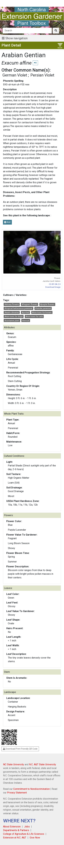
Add (7, 222)
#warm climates (11, 312)
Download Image (52, 287)
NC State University (13, 764)
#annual (25, 320)
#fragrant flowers (29, 304)
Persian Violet (42, 75)
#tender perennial (43, 308)
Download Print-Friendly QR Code (20, 749)
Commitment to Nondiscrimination (31, 788)
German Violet (14, 75)
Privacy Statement (17, 792)
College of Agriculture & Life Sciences (23, 833)
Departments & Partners (16, 830)
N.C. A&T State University (42, 764)
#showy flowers (11, 304)
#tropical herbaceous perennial (18, 308)
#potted (25, 312)
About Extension (12, 826)
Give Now (35, 837)
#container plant (11, 320)
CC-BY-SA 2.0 (54, 284)
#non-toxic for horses (42, 312)
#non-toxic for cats (34, 316)
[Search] (27, 31)
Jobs (27, 826)
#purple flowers (47, 304)
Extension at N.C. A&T (14, 837)
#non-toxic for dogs (13, 316)
